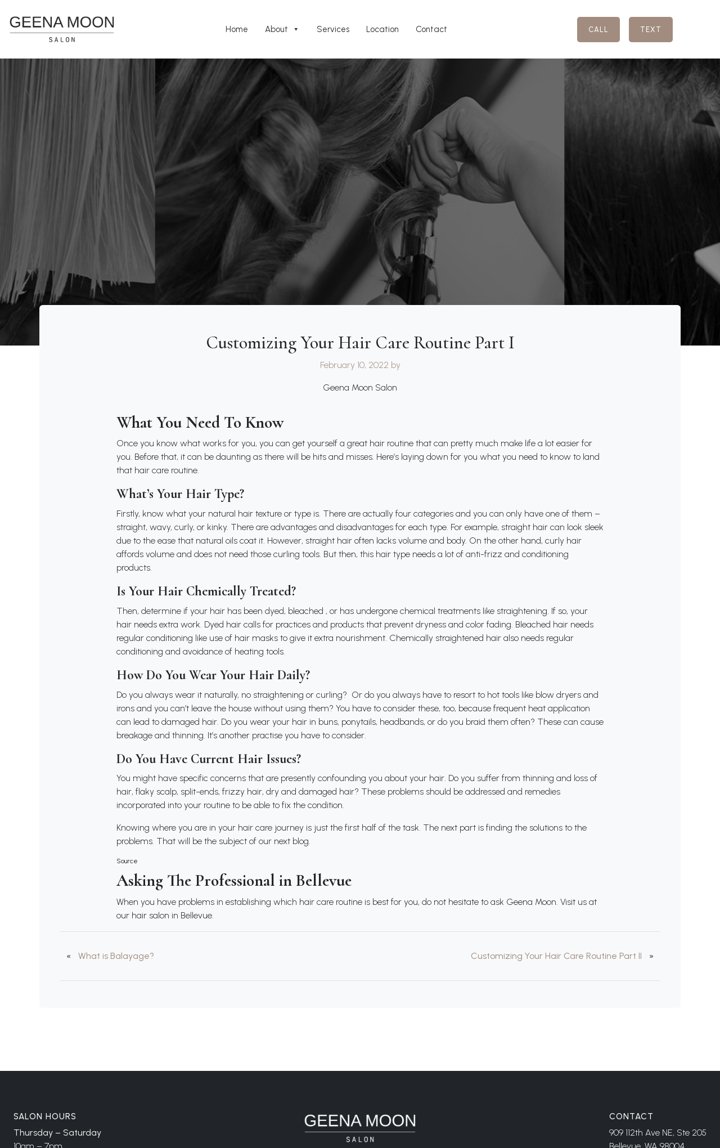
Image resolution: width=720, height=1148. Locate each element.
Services (333, 29)
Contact (431, 29)
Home (237, 29)
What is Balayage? (116, 955)
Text (651, 29)
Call (598, 29)
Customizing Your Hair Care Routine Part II (556, 955)
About (282, 29)
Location (382, 29)
